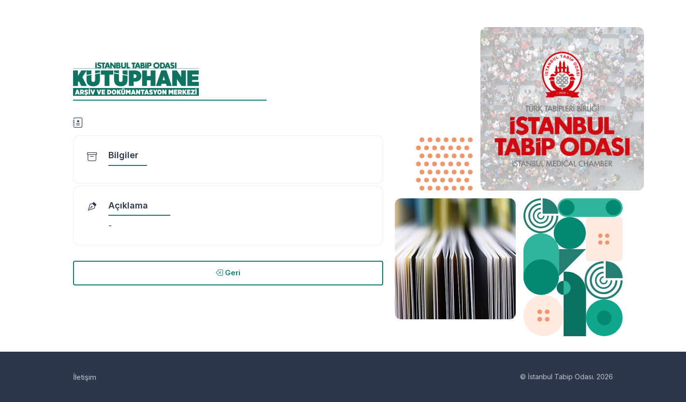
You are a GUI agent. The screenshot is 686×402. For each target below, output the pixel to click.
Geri (228, 272)
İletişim (84, 377)
